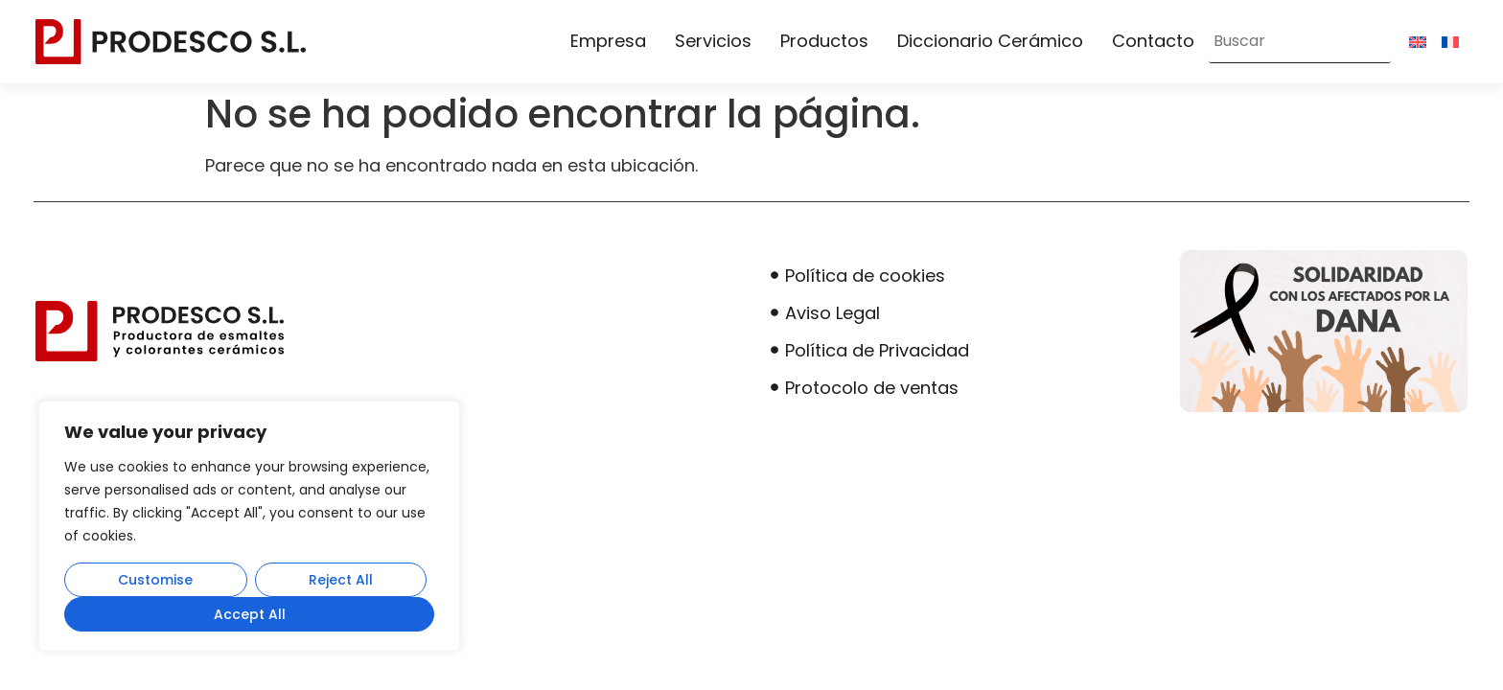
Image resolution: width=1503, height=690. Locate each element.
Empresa (608, 41)
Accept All (250, 614)
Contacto (1153, 41)
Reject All (341, 579)
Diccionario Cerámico (990, 41)
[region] (249, 526)
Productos (824, 41)
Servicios (713, 41)
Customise (155, 579)
